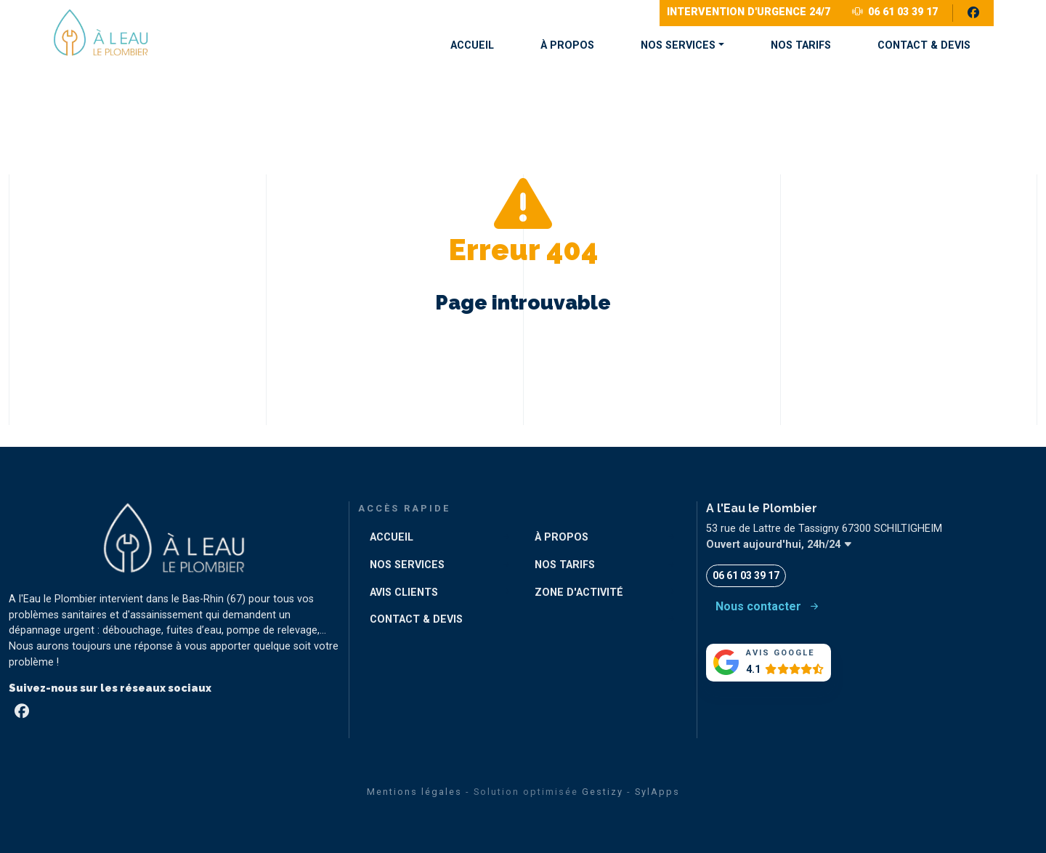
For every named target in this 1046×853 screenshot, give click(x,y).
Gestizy (602, 791)
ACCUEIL (472, 45)
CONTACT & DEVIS (923, 45)
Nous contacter (768, 606)
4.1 (753, 669)
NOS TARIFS (801, 45)
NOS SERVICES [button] (678, 45)
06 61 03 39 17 (895, 12)
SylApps (657, 791)
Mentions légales (414, 791)
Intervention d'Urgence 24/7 (748, 12)
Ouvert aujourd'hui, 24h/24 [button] (779, 544)
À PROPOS (567, 45)
